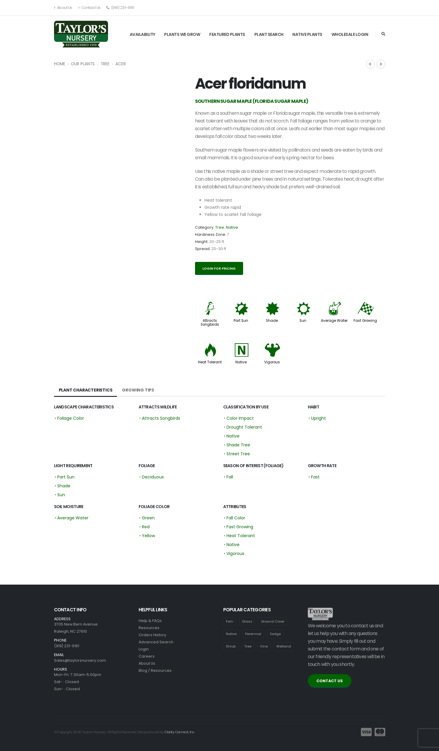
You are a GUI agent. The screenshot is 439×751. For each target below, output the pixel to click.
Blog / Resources (155, 670)
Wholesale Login (350, 34)
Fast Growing (365, 320)
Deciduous (153, 477)
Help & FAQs (150, 620)
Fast (315, 477)
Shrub (231, 646)
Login (144, 649)
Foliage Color (70, 418)
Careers (147, 656)
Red (146, 527)
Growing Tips (138, 390)
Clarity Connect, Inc (179, 732)
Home (59, 64)
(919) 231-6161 (120, 7)
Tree (105, 64)
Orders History (152, 634)
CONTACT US (329, 680)
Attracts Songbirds (210, 322)
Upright (318, 418)
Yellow (148, 536)
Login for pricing (219, 268)
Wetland (284, 646)
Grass (247, 621)
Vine (264, 646)
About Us (63, 7)
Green (148, 518)
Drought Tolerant (244, 427)
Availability (142, 34)
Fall (229, 477)
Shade (272, 320)
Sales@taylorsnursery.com (80, 660)
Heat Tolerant (210, 362)
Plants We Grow (182, 34)
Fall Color (235, 518)
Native (232, 227)
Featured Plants (227, 34)
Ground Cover (273, 621)
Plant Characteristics (85, 390)
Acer (120, 64)
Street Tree (238, 454)
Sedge (275, 633)
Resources (149, 627)
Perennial (253, 633)
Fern (229, 621)
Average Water (334, 320)
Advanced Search (156, 642)
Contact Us (89, 7)
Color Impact (240, 418)
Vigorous (272, 362)
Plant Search (268, 34)
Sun (302, 320)
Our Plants (83, 64)
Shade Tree (238, 445)
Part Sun (241, 320)
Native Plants (307, 34)
